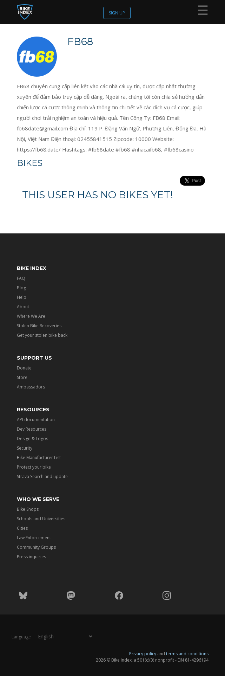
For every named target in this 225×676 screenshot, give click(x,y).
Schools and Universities (41, 519)
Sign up (117, 13)
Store (22, 377)
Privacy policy (142, 654)
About (23, 307)
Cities (22, 528)
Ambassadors (31, 387)
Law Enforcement (34, 538)
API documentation (36, 420)
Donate (24, 368)
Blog (21, 288)
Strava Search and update (42, 476)
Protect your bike (34, 467)
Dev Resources (31, 429)
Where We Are (31, 316)
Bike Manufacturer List (39, 458)
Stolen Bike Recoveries (39, 326)
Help (21, 297)
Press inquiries (31, 557)
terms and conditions (187, 654)
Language (21, 637)
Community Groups (36, 547)
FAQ (21, 278)
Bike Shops (28, 509)
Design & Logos (32, 439)
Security (24, 448)
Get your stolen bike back (42, 335)
